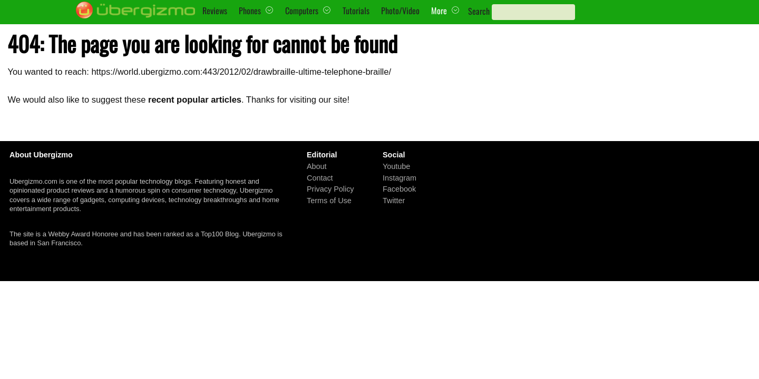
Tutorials (356, 10)
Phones (250, 10)
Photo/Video (400, 10)
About (317, 166)
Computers (301, 10)
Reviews (214, 10)
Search (479, 11)
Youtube (396, 166)
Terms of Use (329, 200)
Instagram (399, 177)
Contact (320, 177)
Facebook (399, 189)
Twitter (394, 200)
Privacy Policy (330, 189)
